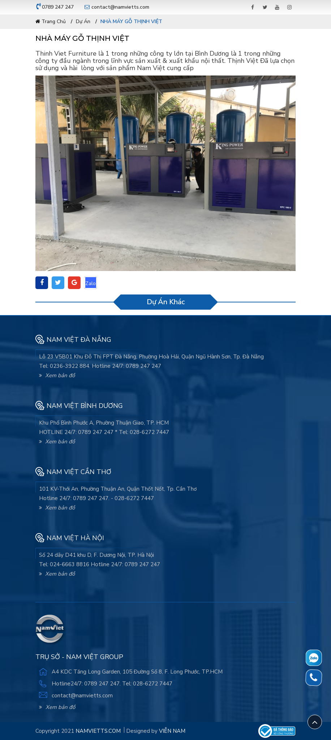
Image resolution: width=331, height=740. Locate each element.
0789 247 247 (58, 7)
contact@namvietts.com (120, 7)
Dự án (83, 21)
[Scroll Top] (315, 722)
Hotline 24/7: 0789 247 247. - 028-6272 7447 (96, 498)
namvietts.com (98, 731)
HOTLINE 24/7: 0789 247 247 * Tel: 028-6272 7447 (104, 432)
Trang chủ (50, 21)
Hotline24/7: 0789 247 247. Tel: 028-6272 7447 (112, 683)
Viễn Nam (172, 731)
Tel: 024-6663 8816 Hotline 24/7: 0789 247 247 (99, 564)
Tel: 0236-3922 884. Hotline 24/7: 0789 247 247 (100, 366)
